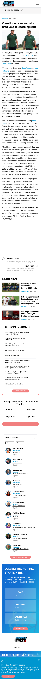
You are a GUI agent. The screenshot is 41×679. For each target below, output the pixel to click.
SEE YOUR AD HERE (20, 391)
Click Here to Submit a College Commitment (20, 424)
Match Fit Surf (17, 463)
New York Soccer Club (20, 538)
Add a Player (20, 628)
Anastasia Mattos (18, 491)
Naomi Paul (17, 481)
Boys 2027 (10, 416)
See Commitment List (20, 557)
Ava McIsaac (17, 545)
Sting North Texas (19, 506)
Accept (8, 676)
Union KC (15, 516)
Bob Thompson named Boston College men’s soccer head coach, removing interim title (30, 300)
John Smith (6, 64)
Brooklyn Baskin (18, 502)
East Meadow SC (18, 484)
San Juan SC (16, 452)
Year (18, 443)
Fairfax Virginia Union (19, 495)
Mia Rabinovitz (18, 449)
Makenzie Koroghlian (20, 534)
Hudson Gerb (17, 459)
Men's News (25, 291)
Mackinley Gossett (19, 513)
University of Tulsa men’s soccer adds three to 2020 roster (29, 285)
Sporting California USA (20, 474)
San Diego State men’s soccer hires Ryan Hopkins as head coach (30, 313)
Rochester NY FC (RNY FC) (21, 549)
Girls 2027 (10, 410)
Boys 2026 (30, 416)
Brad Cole (29, 56)
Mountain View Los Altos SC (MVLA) (24, 527)
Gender (9, 443)
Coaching (5, 18)
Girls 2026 (30, 410)
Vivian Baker (17, 524)
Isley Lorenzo (17, 470)
